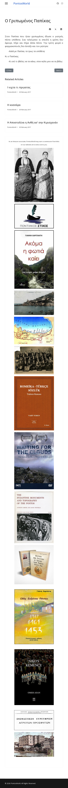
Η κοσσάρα (14, 105)
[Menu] (6, 3)
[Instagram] (62, 3)
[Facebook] (58, 3)
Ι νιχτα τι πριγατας (18, 87)
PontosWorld (21, 3)
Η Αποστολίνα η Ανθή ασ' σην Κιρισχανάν (32, 122)
